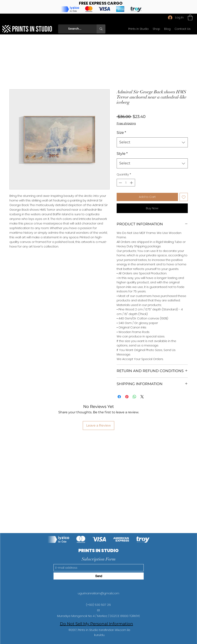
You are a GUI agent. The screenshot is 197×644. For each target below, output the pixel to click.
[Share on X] (142, 396)
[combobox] (152, 142)
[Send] (99, 576)
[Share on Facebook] (119, 396)
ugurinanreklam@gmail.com (98, 593)
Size (121, 132)
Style (122, 153)
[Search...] (78, 28)
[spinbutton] (125, 182)
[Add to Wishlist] (184, 197)
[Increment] (131, 182)
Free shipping (126, 123)
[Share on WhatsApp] (134, 396)
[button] (190, 17)
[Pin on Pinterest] (126, 396)
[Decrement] (120, 182)
